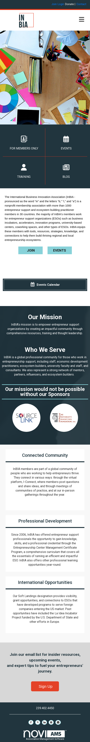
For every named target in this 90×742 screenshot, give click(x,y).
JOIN (30, 250)
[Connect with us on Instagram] (51, 722)
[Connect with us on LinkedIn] (44, 722)
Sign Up (45, 686)
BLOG (66, 171)
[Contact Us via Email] (58, 722)
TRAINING (24, 171)
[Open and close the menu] (68, 19)
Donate (69, 4)
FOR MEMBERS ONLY (23, 143)
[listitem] (54, 4)
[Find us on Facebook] (30, 722)
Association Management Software (45, 735)
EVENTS (66, 143)
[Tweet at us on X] (37, 722)
